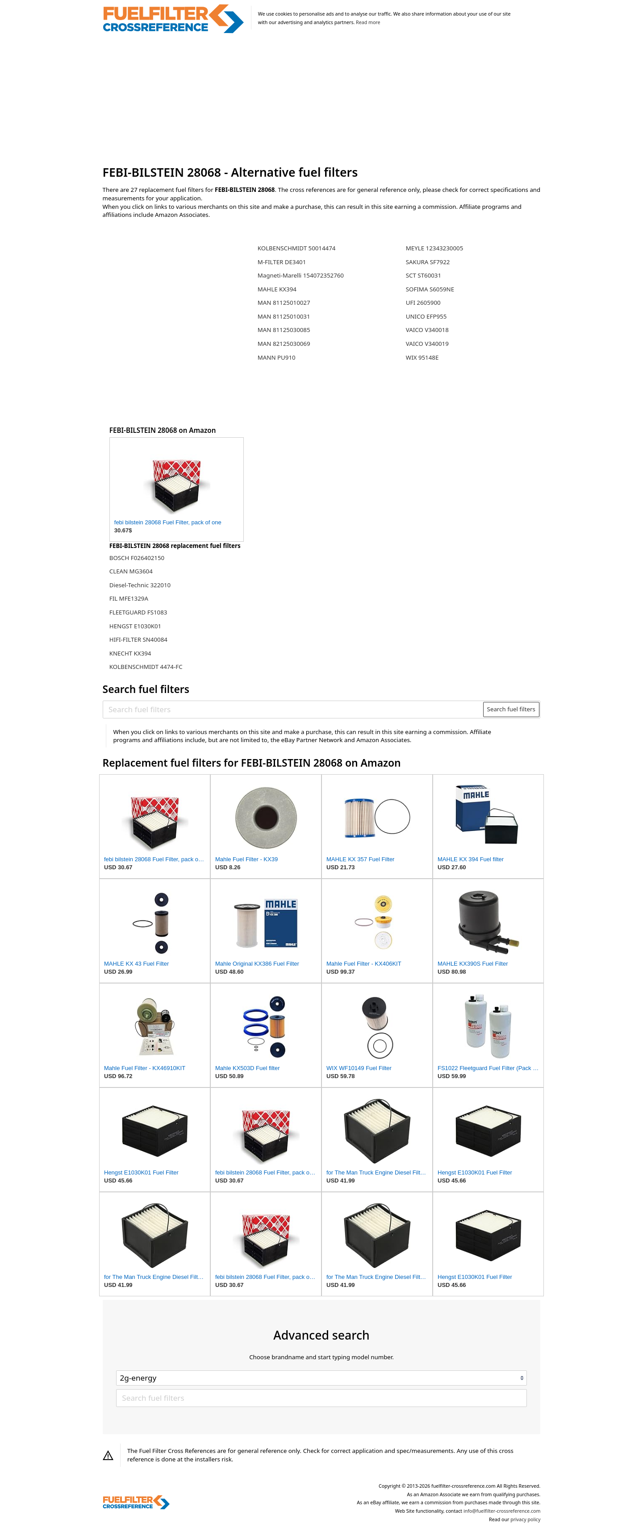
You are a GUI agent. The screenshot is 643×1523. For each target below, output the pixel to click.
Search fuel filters (511, 709)
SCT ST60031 (423, 275)
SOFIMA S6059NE (430, 289)
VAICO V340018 (427, 330)
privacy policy (525, 1519)
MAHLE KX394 (277, 289)
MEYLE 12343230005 (434, 248)
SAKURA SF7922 (428, 262)
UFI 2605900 (423, 303)
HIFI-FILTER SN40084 (138, 639)
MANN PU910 (277, 357)
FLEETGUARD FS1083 (138, 612)
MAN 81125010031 (284, 316)
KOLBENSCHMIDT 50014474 (297, 248)
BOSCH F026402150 (136, 558)
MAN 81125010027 (284, 303)
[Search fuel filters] (293, 709)
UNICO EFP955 (426, 316)
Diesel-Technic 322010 (140, 585)
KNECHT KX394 (130, 653)
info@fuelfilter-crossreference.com (502, 1511)
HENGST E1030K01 (135, 626)
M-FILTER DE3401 (282, 262)
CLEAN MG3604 (131, 571)
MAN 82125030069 (284, 344)
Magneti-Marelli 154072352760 (301, 275)
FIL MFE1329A (128, 598)
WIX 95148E (422, 357)
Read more (368, 22)
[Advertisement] (322, 99)
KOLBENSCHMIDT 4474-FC (146, 667)
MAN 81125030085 (284, 330)
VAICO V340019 (427, 344)
